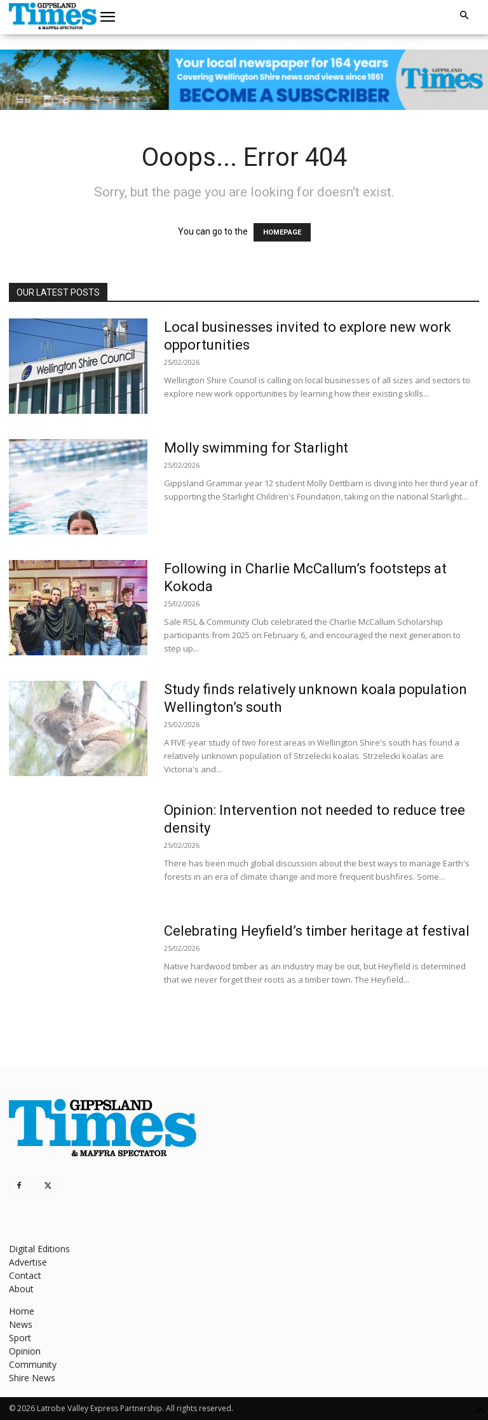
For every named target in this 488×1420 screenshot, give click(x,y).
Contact (25, 1275)
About (21, 1289)
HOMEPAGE (282, 232)
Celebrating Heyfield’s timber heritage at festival (317, 931)
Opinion (25, 1351)
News (20, 1324)
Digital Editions (39, 1249)
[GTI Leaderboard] (244, 80)
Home (21, 1311)
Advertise (28, 1262)
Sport (20, 1338)
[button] (108, 17)
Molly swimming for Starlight (256, 448)
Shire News (32, 1378)
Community (33, 1364)
